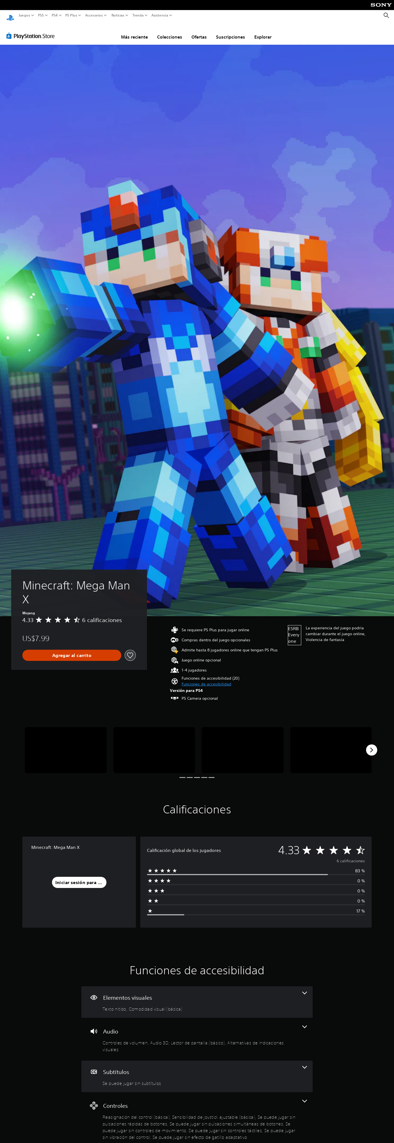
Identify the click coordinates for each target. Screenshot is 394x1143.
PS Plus (71, 15)
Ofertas (199, 31)
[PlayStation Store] (32, 30)
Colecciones (169, 31)
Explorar (263, 31)
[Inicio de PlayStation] (10, 15)
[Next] (371, 744)
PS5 (41, 15)
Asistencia (159, 15)
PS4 (54, 15)
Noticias (117, 15)
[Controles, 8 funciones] (197, 1115)
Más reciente (134, 31)
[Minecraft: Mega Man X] (66, 745)
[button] (206, 679)
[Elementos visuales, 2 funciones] (197, 997)
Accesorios (94, 15)
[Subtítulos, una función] (197, 1071)
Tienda (137, 15)
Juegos (24, 15)
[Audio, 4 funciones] (197, 1034)
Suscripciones (230, 31)
